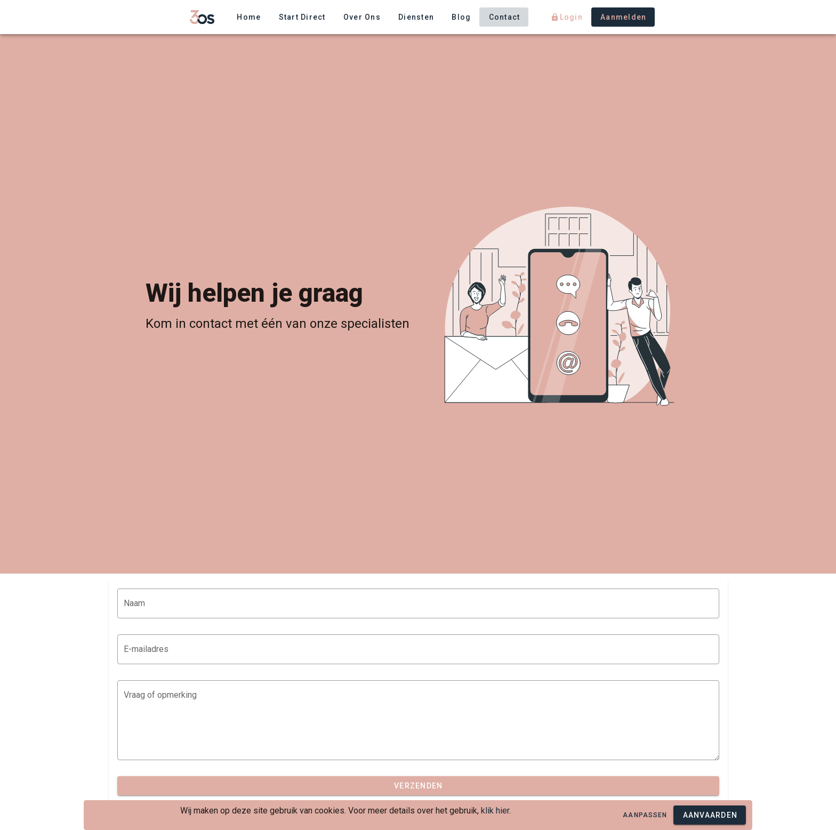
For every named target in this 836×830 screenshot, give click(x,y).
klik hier (495, 810)
